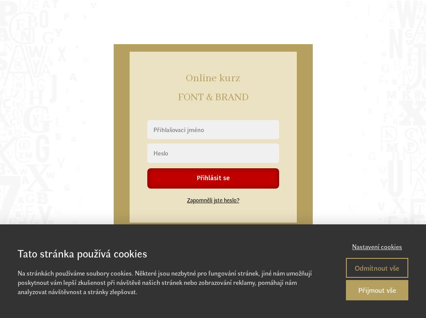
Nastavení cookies (377, 246)
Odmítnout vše (377, 268)
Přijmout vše (377, 290)
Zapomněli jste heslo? (213, 200)
